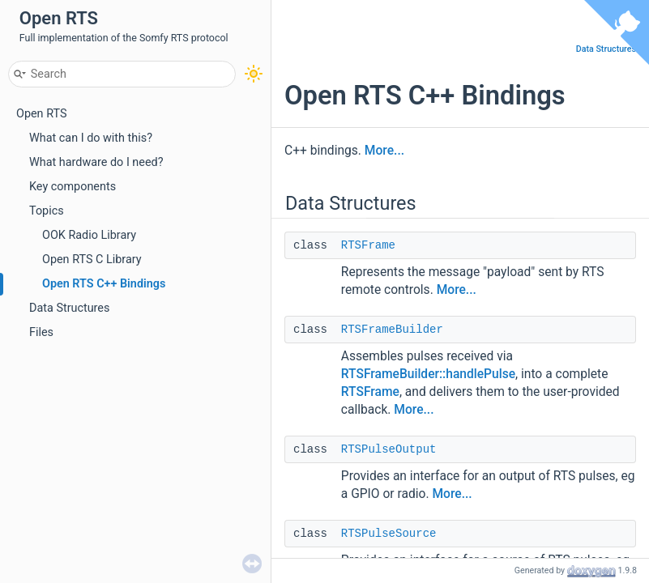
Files (41, 332)
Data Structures (69, 308)
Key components (72, 187)
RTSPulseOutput (389, 449)
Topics (46, 211)
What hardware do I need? (96, 162)
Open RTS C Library (92, 259)
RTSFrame (368, 245)
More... (384, 150)
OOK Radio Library (89, 235)
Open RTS (41, 114)
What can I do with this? (90, 138)
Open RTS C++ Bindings (103, 284)
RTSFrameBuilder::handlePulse (428, 374)
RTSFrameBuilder (392, 329)
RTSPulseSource (389, 533)
